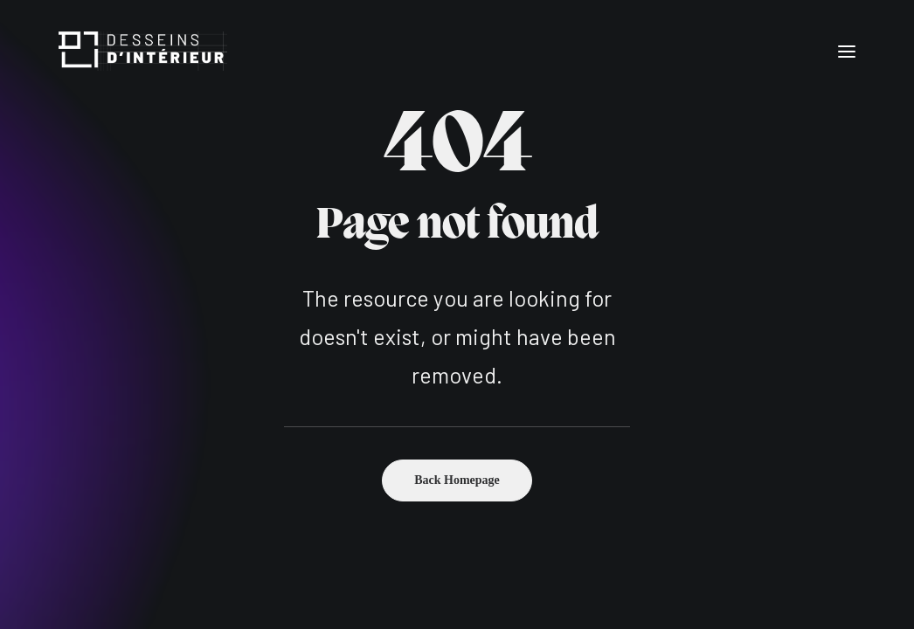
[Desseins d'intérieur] (143, 51)
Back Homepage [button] (457, 480)
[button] (847, 51)
